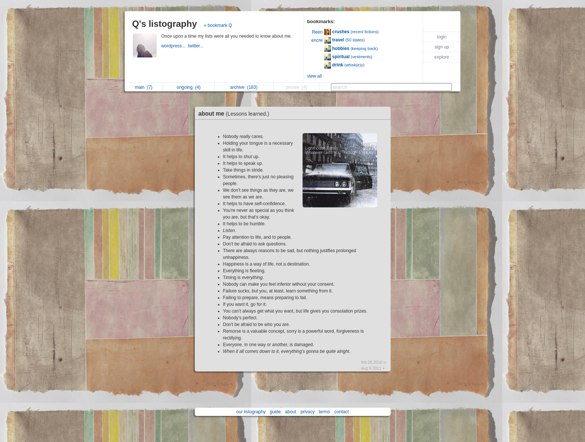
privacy (307, 411)
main (143, 87)
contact (341, 411)
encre (317, 40)
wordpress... (174, 45)
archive (243, 87)
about (290, 411)
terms (324, 411)
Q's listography (164, 24)
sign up (442, 47)
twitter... (196, 45)
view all (314, 76)
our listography (251, 411)
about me (235, 113)
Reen (317, 32)
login (441, 37)
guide (275, 411)
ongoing (189, 87)
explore (441, 57)
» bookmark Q (218, 25)
